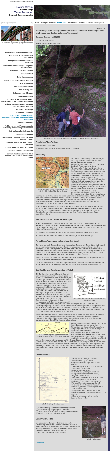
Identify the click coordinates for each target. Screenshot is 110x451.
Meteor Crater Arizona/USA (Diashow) (18, 80)
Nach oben (40, 442)
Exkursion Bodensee (25, 123)
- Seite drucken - (100, 28)
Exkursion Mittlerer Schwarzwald (20, 151)
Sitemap (29, 1)
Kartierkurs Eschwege (24, 109)
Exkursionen (72, 23)
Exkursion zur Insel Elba (23, 87)
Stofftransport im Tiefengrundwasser (19, 52)
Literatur (90, 23)
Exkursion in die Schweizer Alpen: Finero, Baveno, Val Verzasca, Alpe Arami (17, 100)
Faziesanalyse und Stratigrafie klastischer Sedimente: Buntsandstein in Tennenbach (17, 118)
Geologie (44, 23)
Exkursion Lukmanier (24, 113)
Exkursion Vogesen (25, 96)
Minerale (52, 23)
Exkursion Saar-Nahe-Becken (21, 71)
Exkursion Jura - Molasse (23, 93)
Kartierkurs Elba (26, 83)
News (97, 23)
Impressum (14, 1)
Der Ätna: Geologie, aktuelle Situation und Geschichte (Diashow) (18, 105)
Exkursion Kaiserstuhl (24, 134)
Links (102, 23)
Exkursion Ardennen (25, 77)
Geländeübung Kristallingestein (21, 131)
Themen (82, 23)
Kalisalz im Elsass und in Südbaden (19, 147)
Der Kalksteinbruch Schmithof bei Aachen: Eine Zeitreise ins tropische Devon (19, 156)
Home (37, 23)
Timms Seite (61, 23)
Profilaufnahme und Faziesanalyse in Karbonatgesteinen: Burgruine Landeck (18, 127)
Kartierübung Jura (26, 90)
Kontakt (22, 1)
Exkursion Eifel (27, 74)
